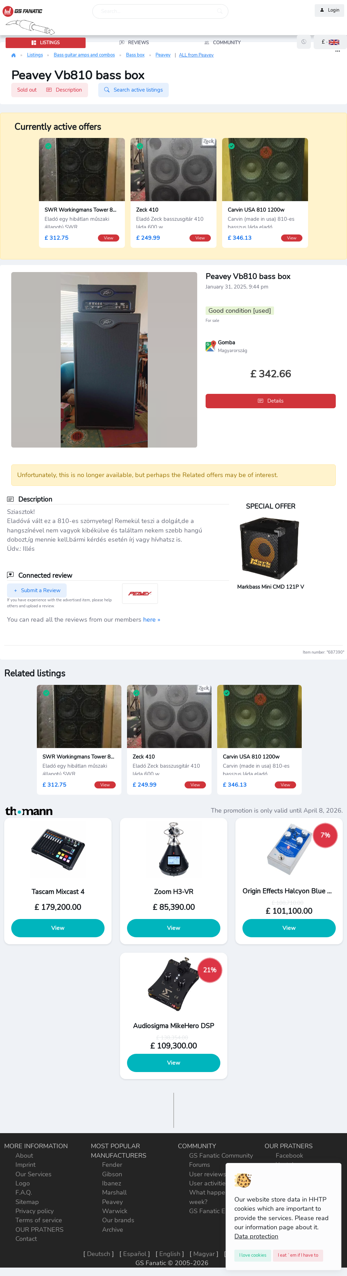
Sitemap (27, 1202)
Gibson (112, 1174)
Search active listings (133, 89)
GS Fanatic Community (221, 1155)
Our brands (118, 1220)
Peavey (163, 55)
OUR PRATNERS (39, 1229)
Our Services (33, 1174)
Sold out (49, 89)
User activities (209, 1183)
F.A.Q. (23, 1192)
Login (329, 10)
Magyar (204, 1254)
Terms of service (38, 1220)
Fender (112, 1165)
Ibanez (111, 1183)
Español (134, 1254)
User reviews (207, 1174)
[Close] (252, 1256)
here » (151, 619)
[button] (330, 42)
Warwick (114, 1211)
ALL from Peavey (196, 55)
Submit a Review (37, 590)
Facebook (289, 1155)
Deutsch (98, 1254)
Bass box (135, 55)
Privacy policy (34, 1211)
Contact (26, 1239)
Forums (199, 1165)
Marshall (114, 1192)
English (169, 1254)
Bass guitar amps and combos (84, 55)
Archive (112, 1229)
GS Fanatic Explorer (217, 1211)
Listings (35, 55)
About (24, 1155)
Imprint (25, 1165)
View (57, 928)
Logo (22, 1183)
